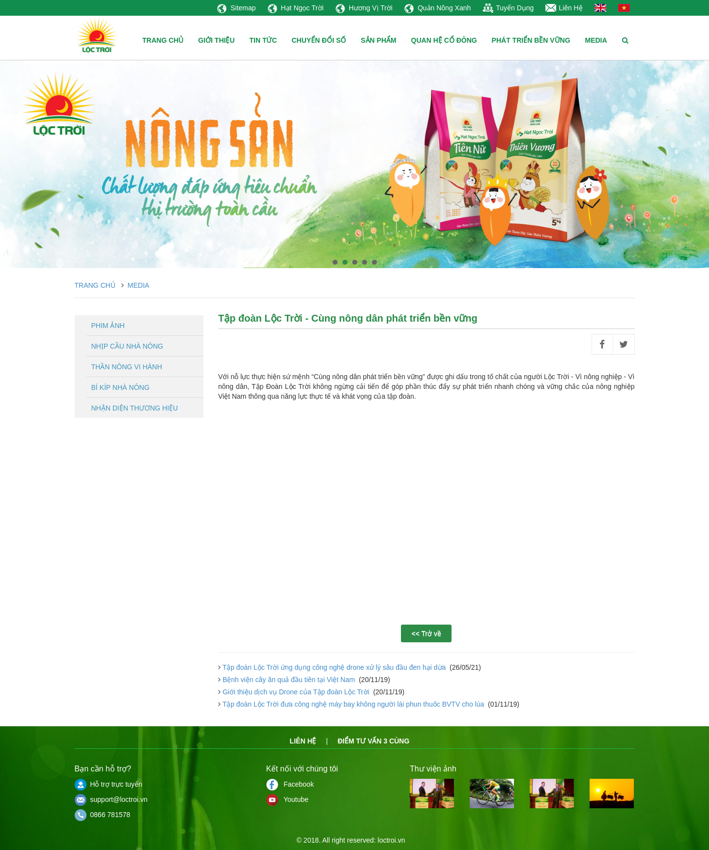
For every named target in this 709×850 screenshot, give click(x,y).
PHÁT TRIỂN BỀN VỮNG (531, 40)
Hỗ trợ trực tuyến (108, 784)
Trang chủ (95, 285)
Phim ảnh (108, 325)
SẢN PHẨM (378, 40)
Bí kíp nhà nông (120, 387)
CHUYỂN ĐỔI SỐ (318, 40)
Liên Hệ (563, 8)
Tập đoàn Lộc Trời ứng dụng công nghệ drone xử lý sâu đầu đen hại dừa (334, 667)
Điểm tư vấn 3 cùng (373, 741)
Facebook (290, 784)
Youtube (287, 799)
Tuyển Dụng (508, 8)
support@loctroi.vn (111, 799)
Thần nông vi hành (126, 367)
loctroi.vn (391, 840)
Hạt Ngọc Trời (296, 8)
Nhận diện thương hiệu (134, 408)
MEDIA (596, 40)
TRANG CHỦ (163, 40)
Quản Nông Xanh (437, 8)
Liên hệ (303, 741)
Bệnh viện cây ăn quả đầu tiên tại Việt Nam (289, 680)
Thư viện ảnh (433, 769)
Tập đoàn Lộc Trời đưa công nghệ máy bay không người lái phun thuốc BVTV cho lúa (353, 704)
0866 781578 (103, 815)
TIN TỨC (263, 40)
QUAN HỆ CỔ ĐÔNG (444, 40)
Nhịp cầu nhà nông (127, 346)
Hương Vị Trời (364, 8)
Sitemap (236, 8)
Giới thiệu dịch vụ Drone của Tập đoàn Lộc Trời (296, 692)
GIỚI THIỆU (216, 40)
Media (138, 285)
